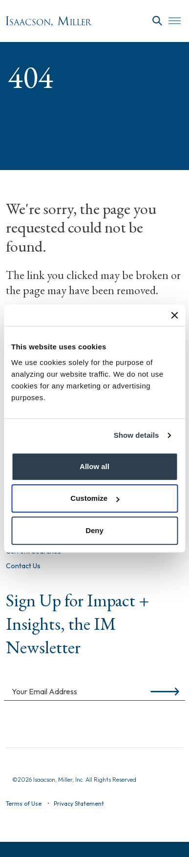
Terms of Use (24, 803)
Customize (94, 498)
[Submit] (163, 691)
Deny (94, 530)
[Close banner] (174, 315)
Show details (136, 435)
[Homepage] (49, 21)
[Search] (157, 21)
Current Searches (33, 552)
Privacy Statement (79, 803)
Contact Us (23, 566)
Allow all (94, 466)
